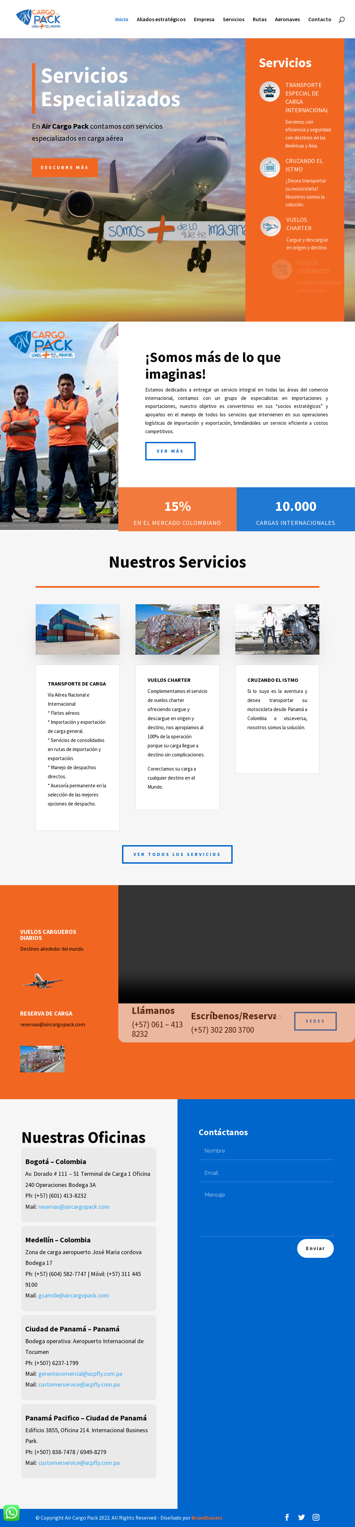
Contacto (319, 20)
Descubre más (65, 167)
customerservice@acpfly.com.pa (79, 1384)
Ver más (170, 451)
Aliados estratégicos (161, 20)
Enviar (315, 1248)
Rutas (260, 20)
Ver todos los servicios (177, 854)
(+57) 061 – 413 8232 (157, 1025)
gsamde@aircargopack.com (73, 1295)
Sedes (315, 1017)
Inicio (121, 20)
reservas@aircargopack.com (52, 1024)
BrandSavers (207, 1517)
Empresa (204, 20)
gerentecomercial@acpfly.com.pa (80, 1373)
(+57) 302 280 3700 (222, 1026)
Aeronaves (287, 20)
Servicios (233, 20)
